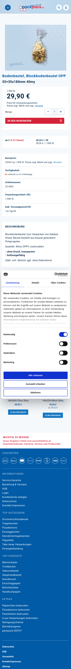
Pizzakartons (9, 527)
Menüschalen (10, 562)
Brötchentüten (10, 587)
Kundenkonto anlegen (14, 497)
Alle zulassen (35, 375)
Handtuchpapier (11, 591)
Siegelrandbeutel (11, 575)
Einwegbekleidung (12, 548)
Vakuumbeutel (10, 570)
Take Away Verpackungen (17, 544)
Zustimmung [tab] (13, 282)
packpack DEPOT (12, 630)
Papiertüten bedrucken (15, 605)
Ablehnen (35, 392)
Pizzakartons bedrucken (16, 609)
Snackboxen (9, 579)
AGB (4, 488)
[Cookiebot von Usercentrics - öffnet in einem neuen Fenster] (54, 274)
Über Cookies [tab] (58, 282)
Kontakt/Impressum (13, 505)
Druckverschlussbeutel (15, 519)
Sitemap (6, 666)
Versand (39, 106)
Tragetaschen (10, 523)
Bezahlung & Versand (14, 484)
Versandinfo (8, 656)
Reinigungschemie (12, 622)
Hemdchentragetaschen (16, 536)
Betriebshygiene (11, 626)
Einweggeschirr (11, 531)
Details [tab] (35, 282)
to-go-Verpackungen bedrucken (20, 618)
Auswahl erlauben (35, 384)
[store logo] (31, 7)
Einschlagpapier (11, 583)
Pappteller (8, 540)
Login (5, 492)
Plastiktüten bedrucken (15, 614)
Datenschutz (9, 501)
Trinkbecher (9, 566)
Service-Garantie (11, 480)
